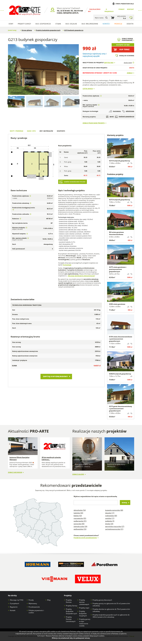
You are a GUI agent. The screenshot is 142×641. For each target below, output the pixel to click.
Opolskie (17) (109, 518)
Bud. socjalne (71, 24)
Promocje (118, 24)
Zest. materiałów (46, 131)
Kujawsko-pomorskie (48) (114, 510)
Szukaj (124, 503)
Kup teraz (124, 49)
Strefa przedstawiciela (124, 4)
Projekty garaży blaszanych (102, 600)
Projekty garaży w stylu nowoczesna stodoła (84, 622)
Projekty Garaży (24, 24)
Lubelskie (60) (78, 513)
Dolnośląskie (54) (80, 510)
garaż (110, 116)
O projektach (14, 603)
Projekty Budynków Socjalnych (83, 613)
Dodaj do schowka (126, 56)
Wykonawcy (33, 603)
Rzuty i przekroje (16, 131)
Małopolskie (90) (111, 516)
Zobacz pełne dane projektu (94, 123)
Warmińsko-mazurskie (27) (114, 526)
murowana (115, 111)
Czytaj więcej (88, 89)
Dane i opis (31, 131)
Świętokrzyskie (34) (80, 526)
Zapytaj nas (108, 63)
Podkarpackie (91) (80, 521)
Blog (48, 600)
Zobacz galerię (78, 474)
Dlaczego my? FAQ (16, 600)
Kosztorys (61, 131)
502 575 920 (78, 11)
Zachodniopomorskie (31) (114, 529)
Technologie (67, 265)
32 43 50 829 (65, 11)
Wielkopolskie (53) (80, 529)
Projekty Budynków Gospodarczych (71, 611)
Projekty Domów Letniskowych (70, 619)
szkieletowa (128, 111)
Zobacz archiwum (15, 472)
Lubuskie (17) (109, 513)
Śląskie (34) (109, 524)
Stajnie (58, 24)
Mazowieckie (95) (80, 518)
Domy (11, 24)
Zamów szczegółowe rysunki (74, 182)
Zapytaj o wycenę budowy (55, 376)
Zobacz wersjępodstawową (127, 39)
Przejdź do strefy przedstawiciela (85, 538)
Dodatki (130, 24)
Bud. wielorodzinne (90, 24)
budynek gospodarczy (124, 116)
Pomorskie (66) (79, 524)
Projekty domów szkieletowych (84, 602)
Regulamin (14, 607)
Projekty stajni (84, 608)
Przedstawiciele (34, 607)
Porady (121, 9)
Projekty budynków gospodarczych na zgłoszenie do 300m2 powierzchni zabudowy (111, 616)
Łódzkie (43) (78, 516)
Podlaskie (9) (109, 521)
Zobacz (129, 73)
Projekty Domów (69, 601)
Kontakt (130, 9)
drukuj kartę (128, 63)
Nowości (106, 24)
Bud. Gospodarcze (43, 24)
